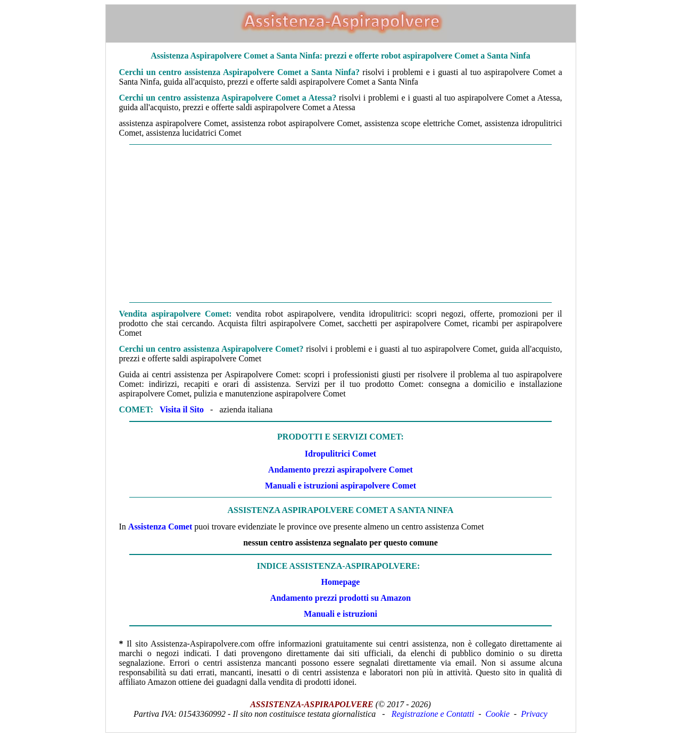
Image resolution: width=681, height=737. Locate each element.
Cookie (498, 713)
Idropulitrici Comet (340, 453)
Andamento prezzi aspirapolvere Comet (340, 469)
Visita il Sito (182, 409)
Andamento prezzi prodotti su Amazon (340, 597)
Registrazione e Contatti (433, 713)
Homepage (340, 581)
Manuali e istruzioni (340, 613)
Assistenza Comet (160, 526)
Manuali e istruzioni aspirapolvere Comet (340, 485)
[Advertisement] (340, 223)
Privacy (534, 713)
